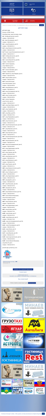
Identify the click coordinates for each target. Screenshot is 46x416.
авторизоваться (32, 302)
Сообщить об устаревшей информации (23, 289)
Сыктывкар (14, 20)
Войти (31, 4)
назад (41, 25)
